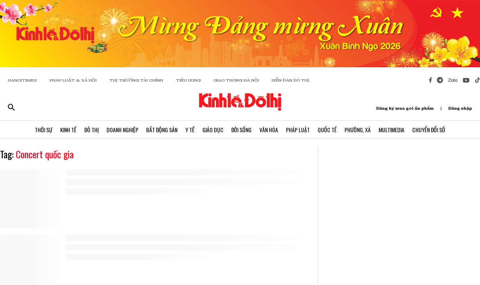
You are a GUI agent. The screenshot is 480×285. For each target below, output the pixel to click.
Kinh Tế (68, 129)
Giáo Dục (212, 129)
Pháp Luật (298, 129)
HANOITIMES (22, 80)
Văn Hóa (268, 129)
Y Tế (189, 129)
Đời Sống (241, 129)
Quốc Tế (327, 129)
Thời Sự (43, 129)
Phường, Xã (358, 129)
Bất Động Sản (161, 129)
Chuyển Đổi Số (428, 129)
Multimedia (391, 129)
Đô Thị (91, 129)
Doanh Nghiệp (122, 129)
